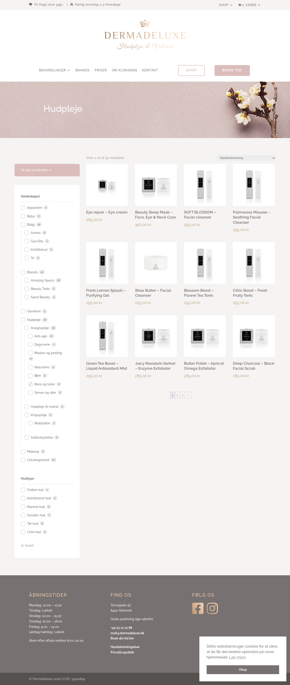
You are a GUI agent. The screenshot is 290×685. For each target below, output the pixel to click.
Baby (31, 216)
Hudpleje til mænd (44, 406)
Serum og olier (45, 392)
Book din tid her (122, 638)
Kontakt (150, 70)
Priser (101, 70)
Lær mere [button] (237, 657)
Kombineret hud (39, 498)
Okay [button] (243, 669)
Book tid (232, 70)
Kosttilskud (39, 249)
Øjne (37, 375)
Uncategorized (38, 460)
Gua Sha (37, 241)
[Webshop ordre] (246, 158)
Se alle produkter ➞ (36, 170)
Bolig (31, 224)
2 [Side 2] (177, 395)
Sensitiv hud (36, 515)
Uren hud (34, 532)
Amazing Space (42, 280)
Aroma (36, 233)
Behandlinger (52, 70)
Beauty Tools (40, 289)
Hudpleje (34, 320)
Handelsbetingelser (125, 647)
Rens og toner (44, 384)
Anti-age (40, 336)
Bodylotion (42, 423)
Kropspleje (39, 415)
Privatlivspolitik (122, 652)
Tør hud (32, 523)
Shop (224, 5)
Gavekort (34, 311)
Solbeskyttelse (42, 437)
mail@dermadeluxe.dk (127, 633)
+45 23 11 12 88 (121, 627)
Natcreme (41, 367)
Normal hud (36, 507)
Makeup (33, 451)
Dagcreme (42, 344)
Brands (82, 70)
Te (32, 258)
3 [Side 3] (182, 395)
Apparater (34, 207)
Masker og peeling (48, 353)
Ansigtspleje (40, 328)
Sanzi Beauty (40, 297)
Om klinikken (124, 70)
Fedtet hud (35, 490)
